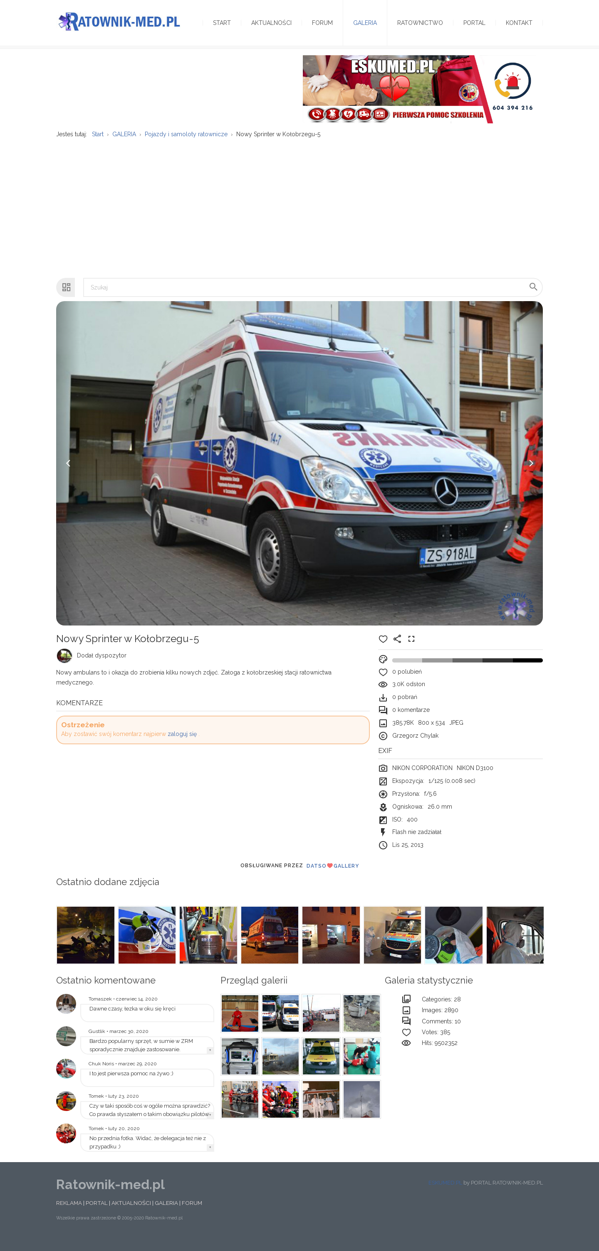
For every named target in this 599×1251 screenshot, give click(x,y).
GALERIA (166, 1213)
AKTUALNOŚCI (131, 1213)
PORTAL (97, 1213)
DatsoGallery (333, 876)
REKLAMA (69, 1213)
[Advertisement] (299, 214)
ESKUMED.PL (445, 1193)
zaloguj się (182, 744)
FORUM (192, 1213)
